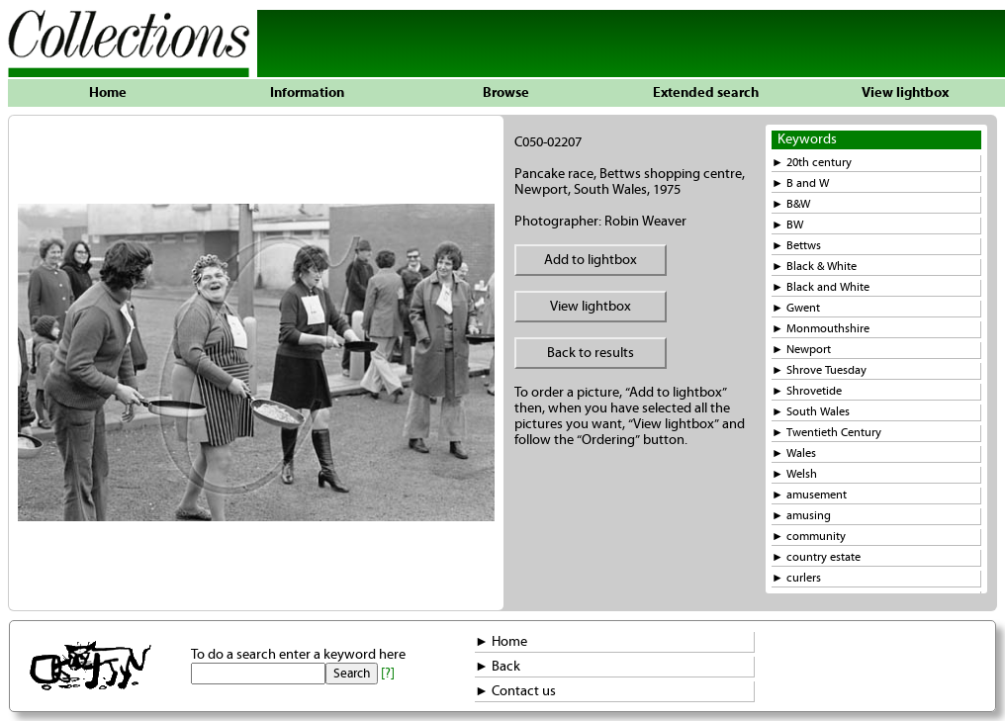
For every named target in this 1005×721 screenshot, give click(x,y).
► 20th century (812, 162)
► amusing (801, 515)
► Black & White (814, 266)
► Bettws (796, 245)
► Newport (801, 349)
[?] (388, 673)
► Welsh (794, 474)
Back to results (590, 353)
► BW (787, 225)
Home (108, 93)
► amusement (809, 495)
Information (307, 93)
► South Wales (811, 412)
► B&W (791, 204)
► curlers (796, 578)
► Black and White (820, 287)
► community (809, 536)
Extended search (706, 93)
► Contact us (515, 691)
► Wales (794, 453)
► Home (501, 642)
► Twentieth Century (826, 432)
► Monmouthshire (820, 328)
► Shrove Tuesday (819, 370)
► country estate (816, 557)
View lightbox (905, 93)
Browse (506, 93)
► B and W (800, 183)
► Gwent (796, 308)
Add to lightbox (590, 260)
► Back (497, 667)
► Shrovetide (807, 391)
